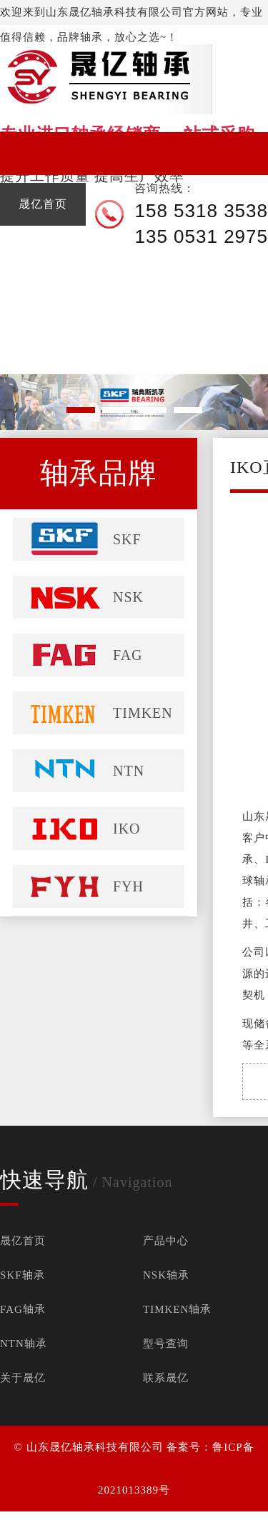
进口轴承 (8, 1515)
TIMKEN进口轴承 (147, 1515)
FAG (128, 655)
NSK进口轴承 (59, 1515)
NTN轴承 (23, 1343)
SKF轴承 (22, 1275)
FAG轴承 (23, 1309)
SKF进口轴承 (31, 1515)
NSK (128, 597)
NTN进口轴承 (115, 1515)
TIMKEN (143, 713)
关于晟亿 (23, 1378)
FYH (128, 886)
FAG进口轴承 (87, 1515)
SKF (127, 539)
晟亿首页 (23, 1240)
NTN (128, 771)
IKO (127, 828)
